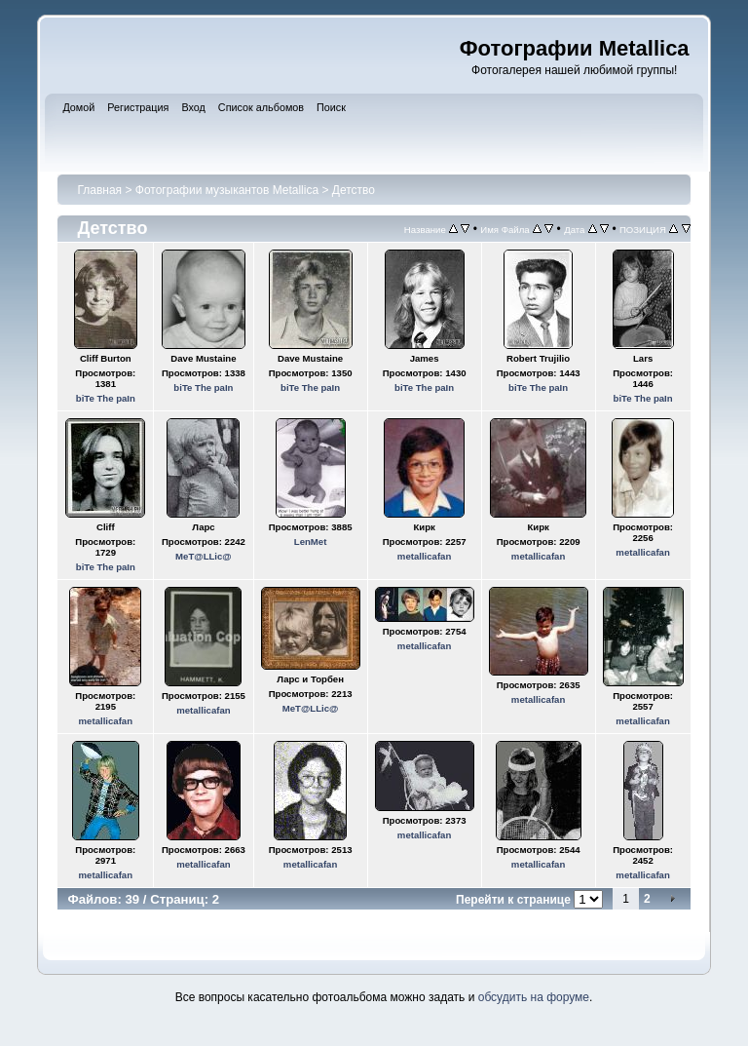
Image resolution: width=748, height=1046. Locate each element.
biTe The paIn (105, 398)
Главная (99, 190)
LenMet (310, 541)
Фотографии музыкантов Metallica (226, 190)
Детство (353, 190)
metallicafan (424, 556)
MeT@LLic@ (203, 556)
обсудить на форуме (533, 997)
